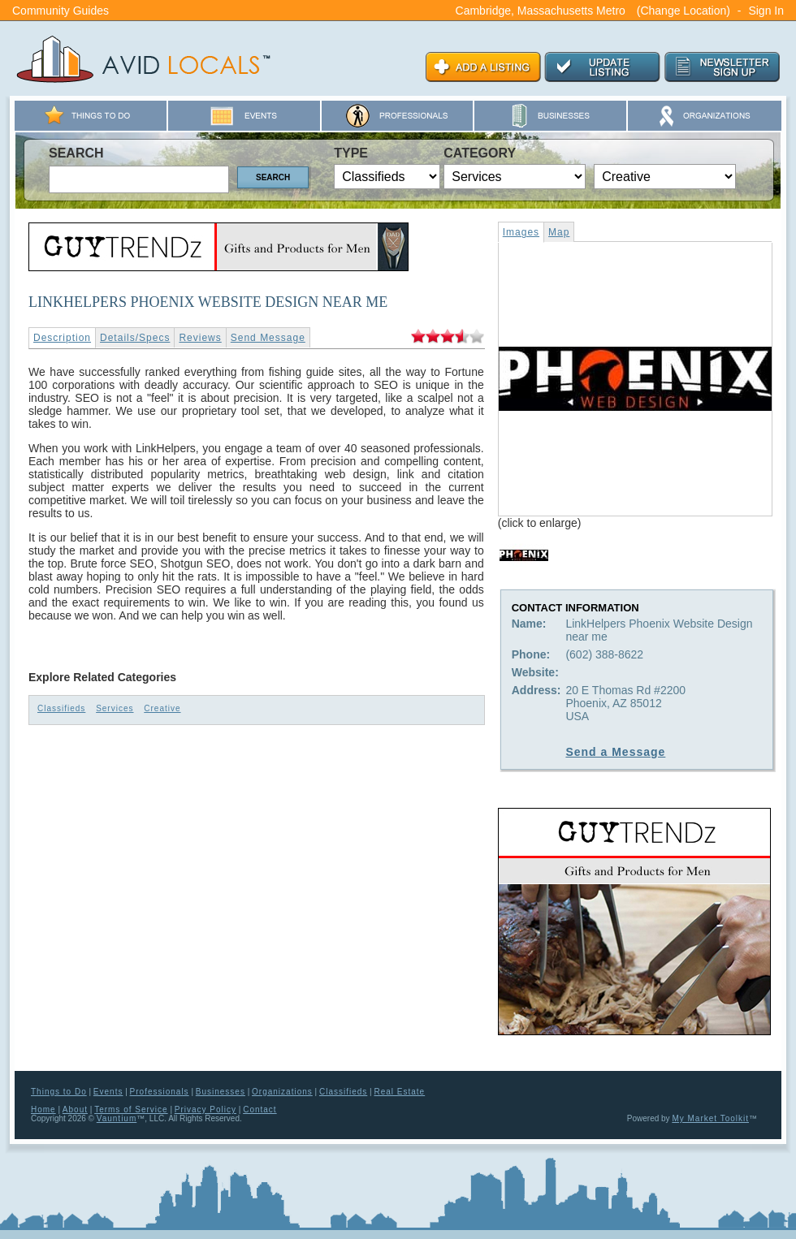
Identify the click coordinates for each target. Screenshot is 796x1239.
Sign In (766, 10)
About (75, 1109)
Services (114, 708)
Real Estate (399, 1091)
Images (521, 232)
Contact (259, 1109)
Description (62, 337)
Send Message (268, 337)
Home (43, 1109)
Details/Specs (135, 337)
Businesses (220, 1091)
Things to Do (59, 1091)
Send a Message (615, 751)
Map (558, 232)
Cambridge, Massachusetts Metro (540, 10)
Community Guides (60, 10)
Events (108, 1091)
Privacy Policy (205, 1109)
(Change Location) (683, 10)
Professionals (159, 1091)
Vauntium (117, 1118)
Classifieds (61, 708)
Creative (162, 708)
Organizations (282, 1091)
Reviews (200, 337)
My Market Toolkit (710, 1118)
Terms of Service (130, 1109)
